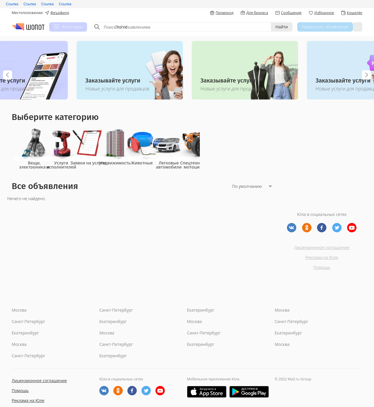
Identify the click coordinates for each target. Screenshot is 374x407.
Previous (7, 75)
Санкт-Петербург (116, 310)
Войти (352, 27)
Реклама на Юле (321, 257)
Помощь (321, 267)
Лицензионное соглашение (321, 247)
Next (366, 75)
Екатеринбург (200, 310)
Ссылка (12, 4)
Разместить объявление (313, 27)
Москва (19, 310)
